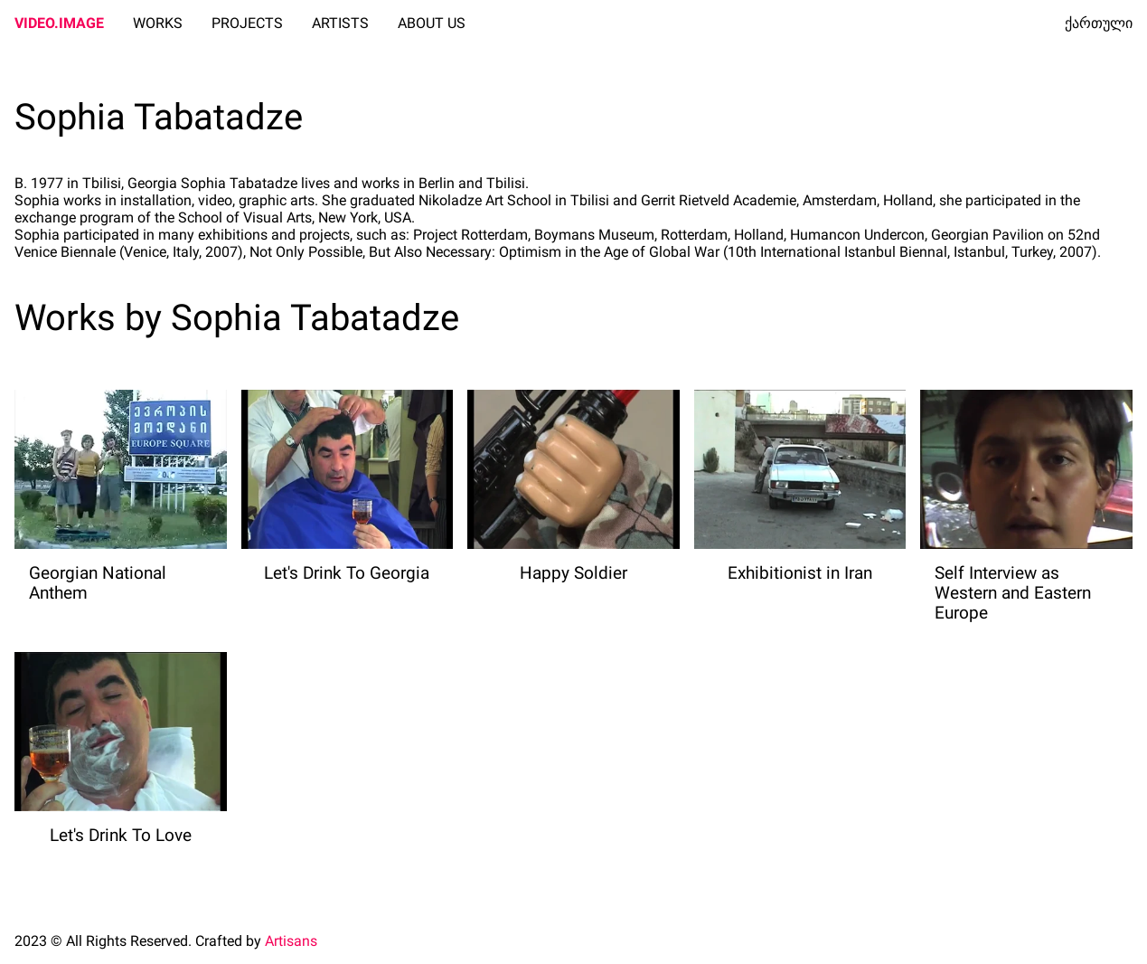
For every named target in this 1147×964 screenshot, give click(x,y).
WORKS (158, 23)
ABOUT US (431, 23)
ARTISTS (340, 23)
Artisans (291, 941)
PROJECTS (247, 23)
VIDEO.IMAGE (59, 23)
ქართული (1099, 23)
